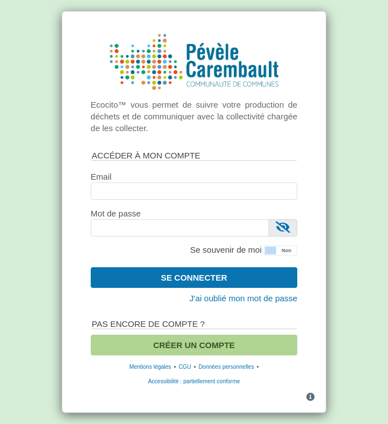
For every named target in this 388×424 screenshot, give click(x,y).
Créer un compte (194, 345)
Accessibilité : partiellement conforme (194, 381)
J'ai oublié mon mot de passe (243, 298)
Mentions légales (150, 367)
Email (101, 176)
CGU (185, 367)
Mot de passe (116, 213)
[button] (280, 249)
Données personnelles (226, 367)
